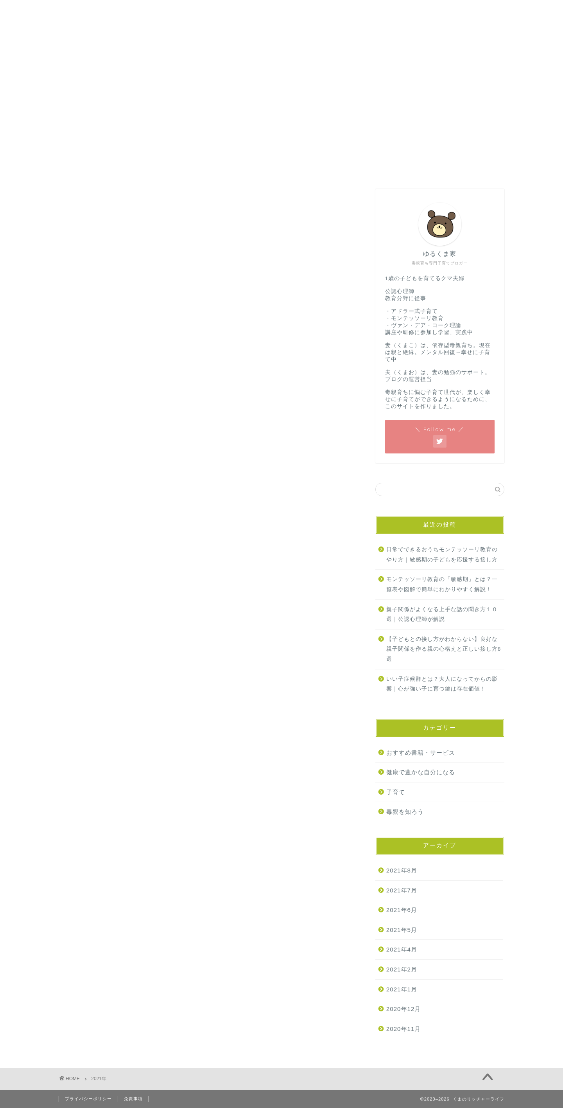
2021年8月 (401, 870)
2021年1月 (401, 989)
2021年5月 (401, 929)
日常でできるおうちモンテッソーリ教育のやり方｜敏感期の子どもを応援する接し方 (442, 555)
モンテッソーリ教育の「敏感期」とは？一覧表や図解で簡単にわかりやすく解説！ (442, 584)
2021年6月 (401, 910)
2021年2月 (401, 969)
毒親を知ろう (405, 811)
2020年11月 (403, 1028)
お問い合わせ (125, 81)
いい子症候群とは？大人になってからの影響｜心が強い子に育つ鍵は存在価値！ (442, 684)
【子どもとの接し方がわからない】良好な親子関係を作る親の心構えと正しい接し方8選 (443, 649)
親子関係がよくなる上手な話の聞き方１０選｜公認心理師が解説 (442, 614)
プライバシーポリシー (88, 1098)
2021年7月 (401, 890)
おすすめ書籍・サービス (420, 752)
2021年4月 (401, 949)
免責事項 (133, 1098)
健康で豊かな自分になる (420, 772)
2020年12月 (403, 1008)
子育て (395, 792)
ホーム (77, 81)
